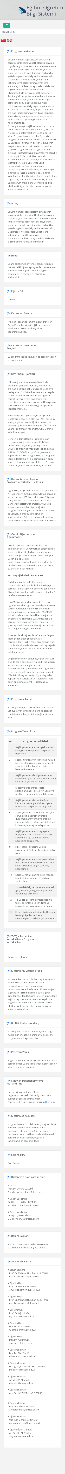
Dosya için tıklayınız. (18, 956)
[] (9, 51)
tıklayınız (49, 1101)
